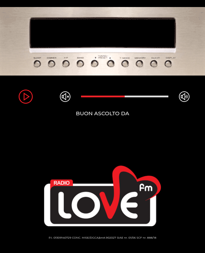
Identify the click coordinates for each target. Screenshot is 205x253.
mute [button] (65, 96)
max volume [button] (184, 96)
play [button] (26, 97)
